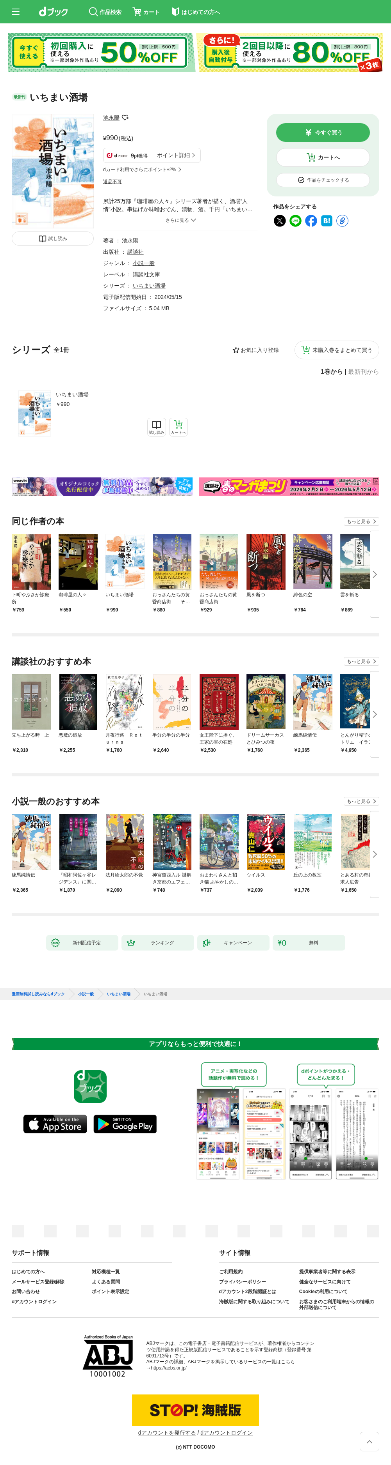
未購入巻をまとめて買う (342, 350)
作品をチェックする (328, 180)
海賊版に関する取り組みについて (254, 1301)
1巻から (332, 372)
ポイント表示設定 (110, 1291)
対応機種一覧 (106, 1271)
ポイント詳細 (173, 155)
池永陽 (111, 118)
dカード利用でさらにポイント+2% (139, 169)
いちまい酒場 (72, 394)
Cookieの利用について (323, 1291)
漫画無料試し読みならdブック (38, 994)
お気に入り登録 (260, 350)
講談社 (135, 252)
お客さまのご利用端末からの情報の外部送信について (336, 1305)
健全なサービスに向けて (325, 1282)
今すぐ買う (329, 132)
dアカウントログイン (34, 1301)
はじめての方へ (28, 1271)
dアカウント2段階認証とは (247, 1291)
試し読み (57, 238)
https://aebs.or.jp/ (169, 1368)
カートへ (329, 157)
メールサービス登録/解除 (38, 1282)
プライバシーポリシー (242, 1282)
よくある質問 (106, 1282)
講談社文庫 (146, 274)
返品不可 (112, 181)
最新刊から (363, 372)
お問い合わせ (26, 1291)
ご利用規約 (231, 1271)
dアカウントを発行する (167, 1433)
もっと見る (358, 521)
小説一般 (144, 263)
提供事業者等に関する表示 (327, 1271)
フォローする (125, 118)
